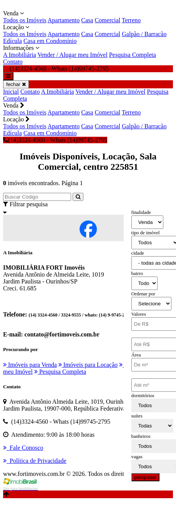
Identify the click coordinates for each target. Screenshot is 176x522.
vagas (137, 456)
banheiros (141, 436)
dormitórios (142, 395)
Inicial (11, 91)
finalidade (141, 212)
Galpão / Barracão (144, 34)
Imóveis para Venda (30, 364)
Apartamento (64, 20)
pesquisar (145, 477)
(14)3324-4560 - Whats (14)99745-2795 (55, 140)
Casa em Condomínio (50, 41)
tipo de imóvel (145, 232)
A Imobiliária (19, 54)
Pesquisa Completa (132, 54)
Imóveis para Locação (88, 364)
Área (136, 355)
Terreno (131, 20)
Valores (138, 314)
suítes (137, 416)
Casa (87, 20)
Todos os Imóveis (24, 20)
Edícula (12, 41)
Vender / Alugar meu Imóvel (72, 54)
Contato (13, 61)
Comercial (107, 20)
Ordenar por (143, 294)
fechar (16, 84)
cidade (137, 253)
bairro (137, 273)
